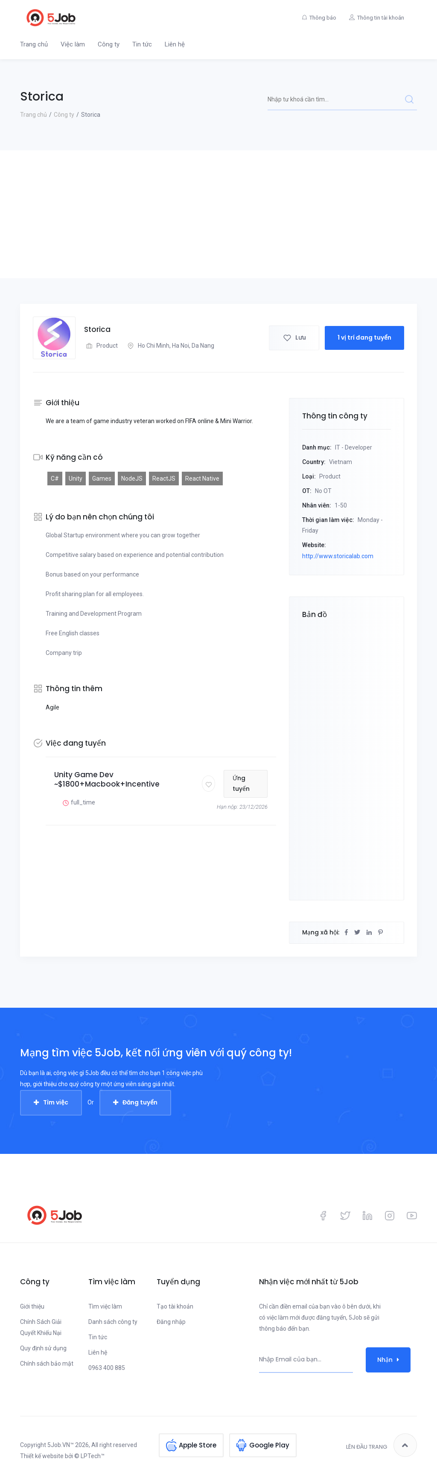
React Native (202, 478)
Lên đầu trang (381, 1445)
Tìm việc (55, 1102)
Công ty (108, 44)
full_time (78, 802)
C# (55, 478)
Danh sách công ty (112, 1321)
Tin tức (142, 44)
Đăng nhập (171, 1321)
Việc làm (73, 44)
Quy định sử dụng (43, 1348)
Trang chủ (34, 44)
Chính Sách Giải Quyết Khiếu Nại (40, 1327)
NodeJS (132, 478)
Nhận (388, 1359)
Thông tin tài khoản (380, 17)
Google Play (269, 1445)
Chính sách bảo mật (46, 1363)
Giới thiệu (32, 1306)
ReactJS (163, 478)
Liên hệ (175, 44)
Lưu (294, 337)
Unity (75, 478)
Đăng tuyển (139, 1102)
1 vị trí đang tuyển (364, 337)
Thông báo (322, 17)
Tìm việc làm (105, 1306)
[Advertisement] (218, 214)
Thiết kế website (42, 1456)
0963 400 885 (106, 1367)
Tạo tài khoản (175, 1306)
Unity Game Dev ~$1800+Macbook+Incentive (107, 779)
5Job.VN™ (60, 1445)
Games (101, 478)
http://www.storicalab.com (337, 556)
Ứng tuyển (241, 783)
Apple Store (197, 1445)
